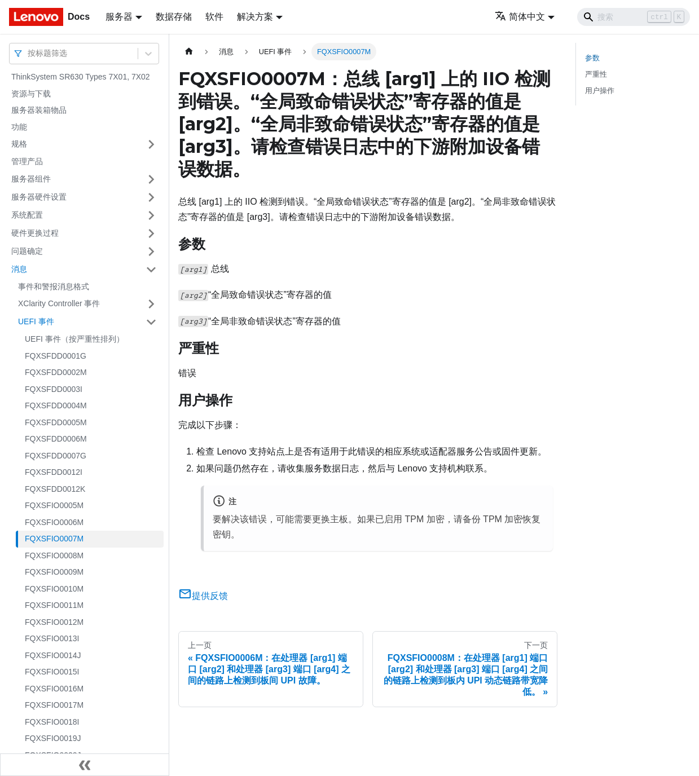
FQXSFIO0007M (54, 538)
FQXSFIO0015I (52, 671)
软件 (214, 16)
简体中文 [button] (520, 16)
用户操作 (599, 90)
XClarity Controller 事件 (59, 303)
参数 (592, 58)
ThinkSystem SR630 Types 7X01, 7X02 (80, 76)
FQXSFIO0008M (54, 555)
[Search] (633, 17)
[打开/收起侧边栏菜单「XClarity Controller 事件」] (151, 304)
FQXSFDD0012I (53, 472)
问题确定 (27, 250)
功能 (19, 126)
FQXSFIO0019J (53, 738)
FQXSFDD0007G (55, 455)
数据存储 (174, 16)
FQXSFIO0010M (54, 588)
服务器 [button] (119, 16)
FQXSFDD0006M (56, 438)
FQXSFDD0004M (56, 405)
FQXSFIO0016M (54, 688)
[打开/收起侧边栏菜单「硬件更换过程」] (151, 233)
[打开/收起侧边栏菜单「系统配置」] (151, 215)
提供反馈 (203, 596)
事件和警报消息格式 (53, 286)
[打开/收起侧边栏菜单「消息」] (151, 270)
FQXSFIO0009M (54, 571)
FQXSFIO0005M (54, 505)
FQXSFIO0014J (53, 655)
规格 (19, 143)
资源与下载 (31, 93)
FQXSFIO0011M (54, 605)
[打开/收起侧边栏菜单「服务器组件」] (151, 179)
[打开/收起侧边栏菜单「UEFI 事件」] (151, 322)
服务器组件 (31, 178)
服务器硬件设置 (39, 196)
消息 (19, 269)
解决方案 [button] (255, 16)
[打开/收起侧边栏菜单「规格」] (151, 144)
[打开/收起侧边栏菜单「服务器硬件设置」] (151, 197)
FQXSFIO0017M (54, 704)
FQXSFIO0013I (52, 638)
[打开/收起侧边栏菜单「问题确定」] (151, 251)
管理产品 (27, 161)
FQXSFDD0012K (55, 488)
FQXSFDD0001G (55, 355)
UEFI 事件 (36, 321)
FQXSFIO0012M (54, 622)
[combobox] (29, 53)
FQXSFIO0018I (52, 721)
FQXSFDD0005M (56, 422)
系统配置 (27, 214)
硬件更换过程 (35, 232)
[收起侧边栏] (84, 764)
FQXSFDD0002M (56, 372)
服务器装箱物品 (39, 109)
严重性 (596, 74)
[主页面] (189, 51)
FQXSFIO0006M (54, 522)
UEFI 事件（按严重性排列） (74, 338)
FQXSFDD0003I (53, 389)
